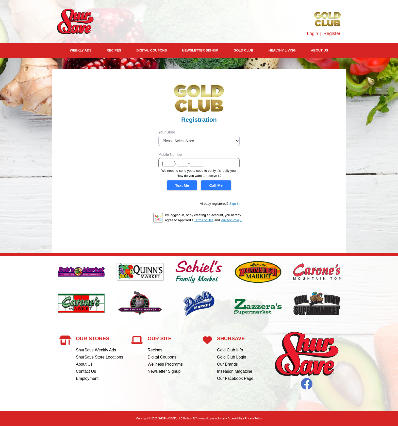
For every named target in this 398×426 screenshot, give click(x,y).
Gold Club (243, 50)
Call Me (216, 185)
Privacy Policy (253, 418)
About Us (319, 50)
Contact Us (86, 371)
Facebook (306, 384)
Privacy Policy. (231, 220)
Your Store (166, 132)
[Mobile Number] (199, 163)
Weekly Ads (80, 50)
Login (312, 33)
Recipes (114, 50)
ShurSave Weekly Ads (96, 350)
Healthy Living (282, 50)
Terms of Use (203, 220)
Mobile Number (170, 154)
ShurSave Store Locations (99, 357)
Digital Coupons (151, 50)
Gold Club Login (231, 357)
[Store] (199, 141)
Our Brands (227, 364)
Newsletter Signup (200, 50)
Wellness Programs (165, 364)
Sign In (234, 204)
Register (331, 33)
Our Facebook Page (235, 378)
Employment (87, 378)
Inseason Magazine (234, 371)
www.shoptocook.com (212, 418)
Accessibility (235, 418)
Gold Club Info (230, 350)
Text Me (182, 185)
